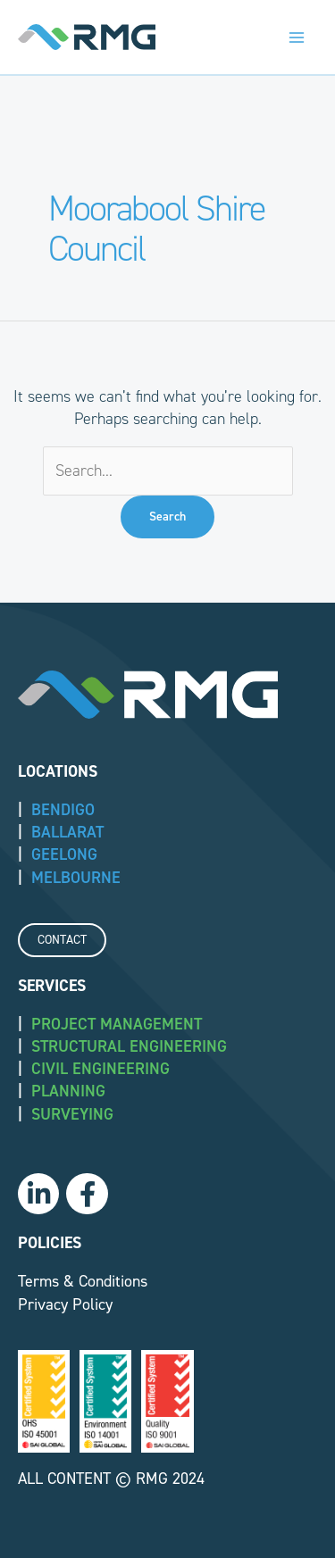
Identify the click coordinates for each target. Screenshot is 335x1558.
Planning (68, 1091)
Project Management (116, 1024)
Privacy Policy (65, 1304)
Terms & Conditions (82, 1281)
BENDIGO (63, 810)
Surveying (72, 1114)
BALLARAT (67, 832)
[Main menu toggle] (296, 37)
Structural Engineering (129, 1046)
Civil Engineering (100, 1068)
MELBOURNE (76, 877)
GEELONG (64, 854)
